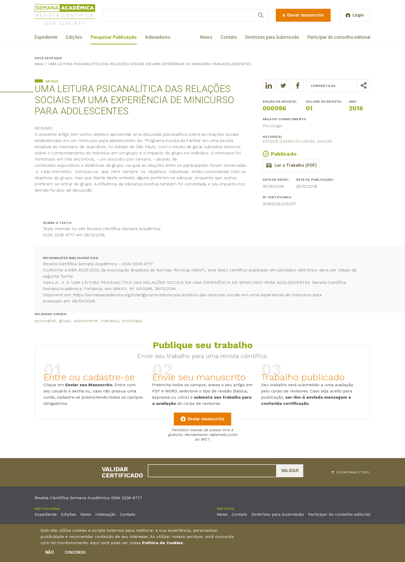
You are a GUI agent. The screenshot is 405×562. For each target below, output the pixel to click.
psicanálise (45, 320)
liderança (110, 320)
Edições (74, 37)
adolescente (86, 320)
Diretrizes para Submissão (272, 37)
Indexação (105, 514)
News (206, 37)
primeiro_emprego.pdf (291, 165)
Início (39, 64)
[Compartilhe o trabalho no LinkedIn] (269, 85)
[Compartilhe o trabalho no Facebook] (298, 85)
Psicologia (272, 125)
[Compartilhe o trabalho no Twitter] (283, 85)
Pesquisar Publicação (114, 37)
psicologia (132, 320)
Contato (229, 37)
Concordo (75, 554)
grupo (65, 320)
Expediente (46, 37)
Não (49, 554)
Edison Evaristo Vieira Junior (297, 141)
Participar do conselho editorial (338, 37)
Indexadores (157, 37)
